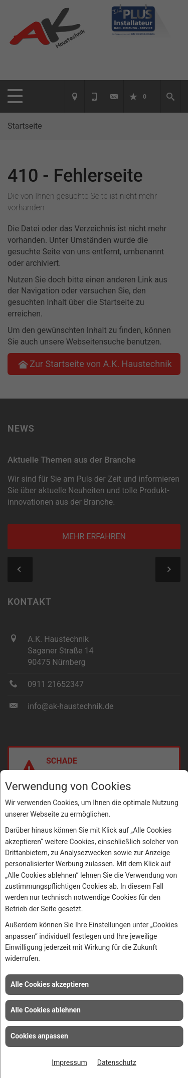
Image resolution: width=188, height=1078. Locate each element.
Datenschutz (116, 1062)
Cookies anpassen (39, 1036)
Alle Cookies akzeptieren (50, 984)
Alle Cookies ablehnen (46, 1010)
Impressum (69, 1062)
